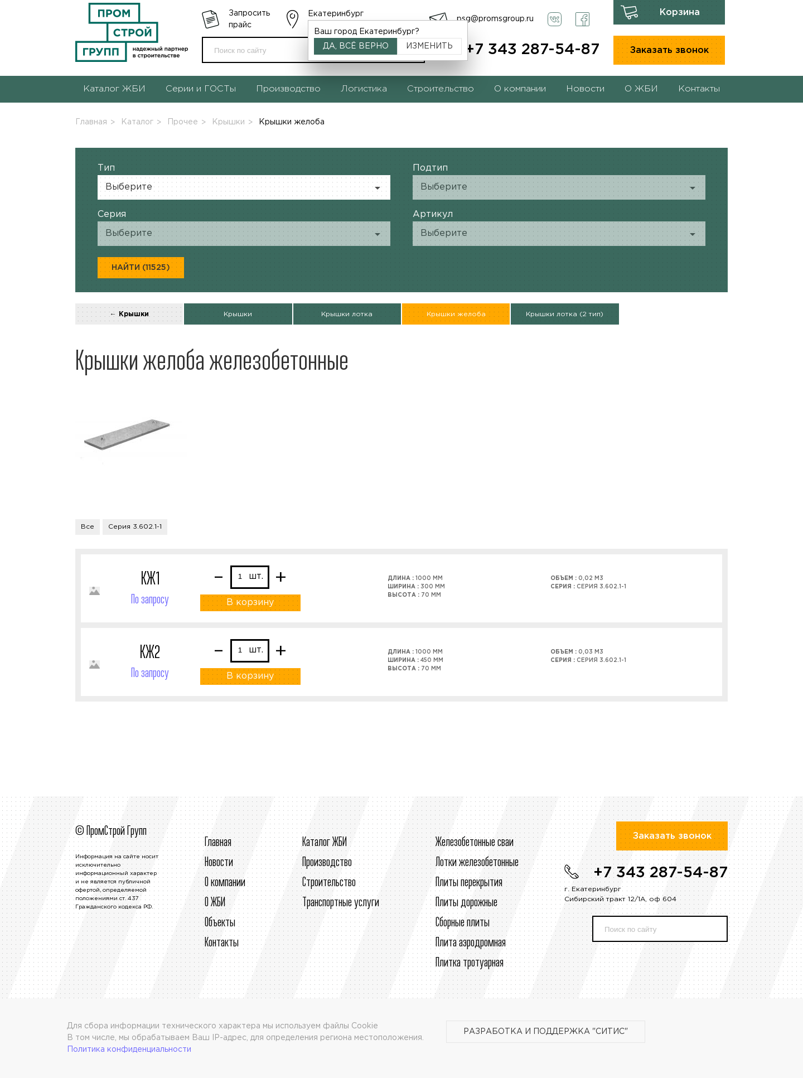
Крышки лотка (347, 314)
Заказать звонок (669, 50)
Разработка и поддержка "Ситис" (545, 1031)
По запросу (150, 600)
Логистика (364, 89)
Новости (585, 89)
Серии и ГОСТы (201, 89)
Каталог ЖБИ (114, 89)
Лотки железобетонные (477, 862)
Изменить (429, 46)
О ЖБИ (641, 89)
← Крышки (129, 314)
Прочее (182, 122)
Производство (288, 89)
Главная (91, 122)
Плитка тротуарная (470, 963)
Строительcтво (329, 883)
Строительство (440, 89)
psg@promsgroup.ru (495, 19)
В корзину (250, 602)
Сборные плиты (463, 923)
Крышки (228, 122)
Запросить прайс (249, 19)
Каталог (137, 122)
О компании (520, 89)
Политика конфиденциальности (129, 1049)
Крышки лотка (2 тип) (564, 314)
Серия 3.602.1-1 (135, 527)
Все (87, 527)
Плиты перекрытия (469, 883)
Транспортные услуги (340, 903)
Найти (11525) (141, 267)
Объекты (220, 923)
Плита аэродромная (471, 943)
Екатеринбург (336, 14)
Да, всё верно (356, 46)
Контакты (699, 89)
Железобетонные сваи (475, 842)
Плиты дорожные (466, 903)
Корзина (680, 12)
